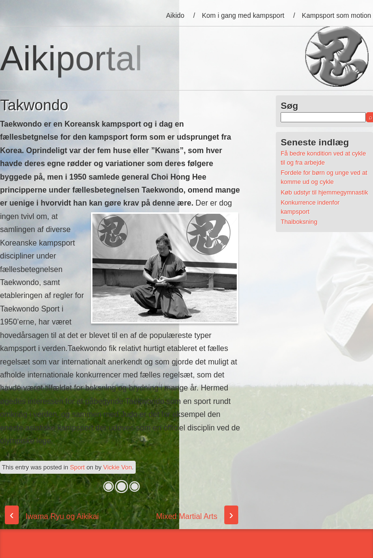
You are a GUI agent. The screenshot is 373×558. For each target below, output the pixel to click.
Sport (77, 467)
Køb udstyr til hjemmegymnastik (324, 192)
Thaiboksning (299, 221)
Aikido (175, 15)
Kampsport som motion (336, 15)
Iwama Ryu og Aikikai (52, 516)
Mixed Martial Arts (197, 516)
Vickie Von (117, 467)
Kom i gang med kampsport (243, 15)
